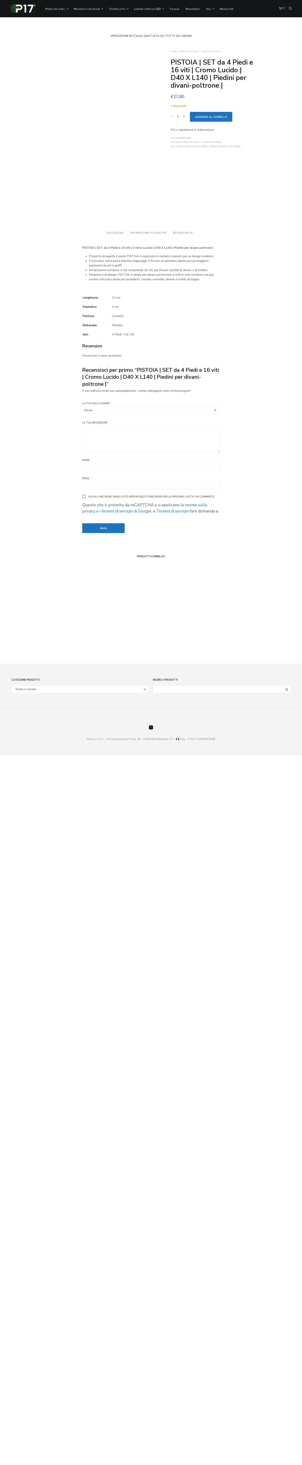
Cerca (286, 1399)
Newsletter (226, 9)
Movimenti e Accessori (87, 9)
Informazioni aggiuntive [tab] (148, 942)
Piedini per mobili (55, 9)
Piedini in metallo (212, 51)
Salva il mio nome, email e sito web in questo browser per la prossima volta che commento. (151, 1206)
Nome (86, 1169)
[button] (282, 8)
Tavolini (174, 9)
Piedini (204, 146)
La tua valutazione (97, 1113)
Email (86, 1188)
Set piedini (235, 146)
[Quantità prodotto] (178, 116)
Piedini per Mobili (189, 51)
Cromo (179, 146)
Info (208, 9)
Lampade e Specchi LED (147, 9)
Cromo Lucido (192, 146)
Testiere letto (117, 9)
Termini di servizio (173, 1220)
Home (174, 51)
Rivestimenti (193, 9)
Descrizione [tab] (115, 942)
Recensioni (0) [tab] (183, 942)
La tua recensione (95, 1132)
